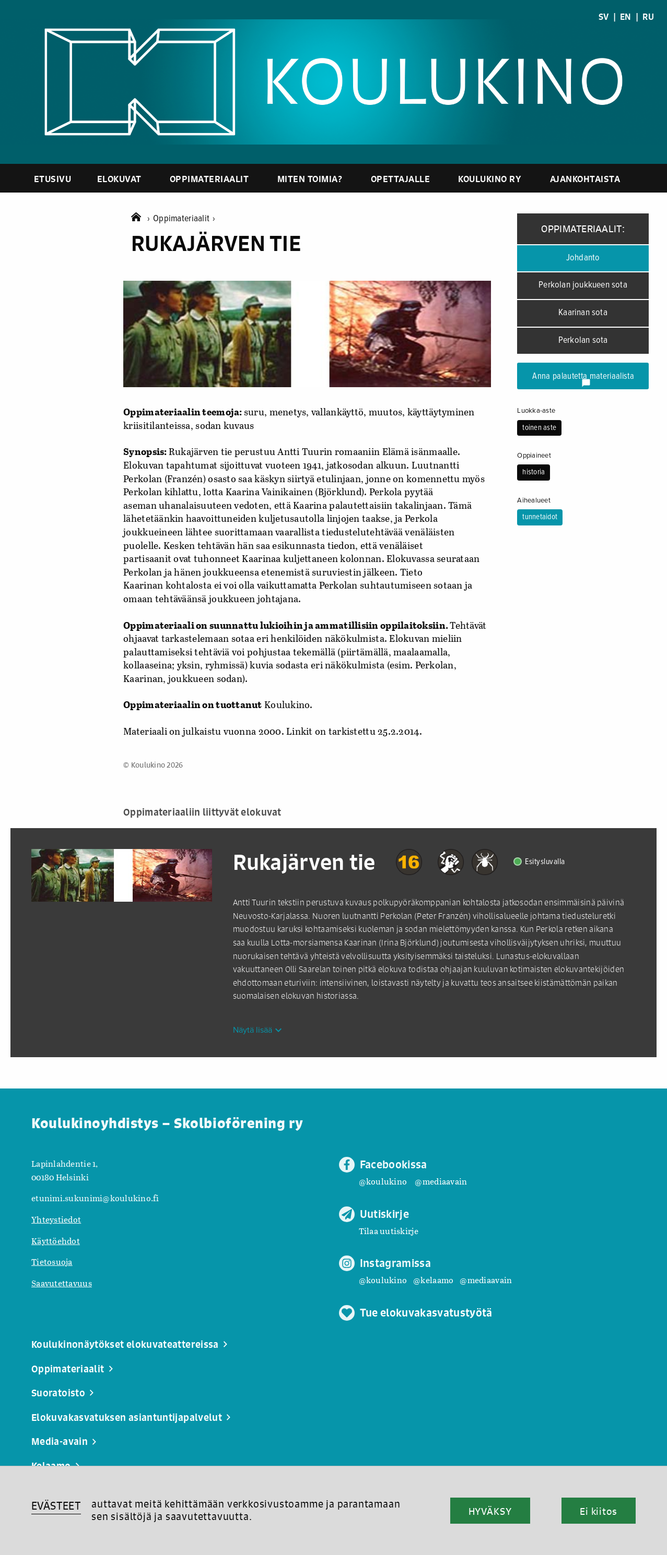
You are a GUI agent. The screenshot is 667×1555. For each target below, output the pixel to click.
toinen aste (539, 428)
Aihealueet (534, 500)
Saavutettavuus (61, 1283)
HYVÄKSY (490, 1511)
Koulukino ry (489, 178)
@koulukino (383, 1181)
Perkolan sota (583, 340)
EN (625, 16)
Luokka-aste (536, 410)
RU (648, 16)
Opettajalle (400, 178)
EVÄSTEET (56, 1505)
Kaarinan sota (582, 313)
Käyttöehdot (55, 1241)
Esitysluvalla (545, 861)
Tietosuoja (52, 1261)
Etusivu (53, 178)
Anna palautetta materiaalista (583, 379)
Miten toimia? (310, 178)
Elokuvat (119, 178)
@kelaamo (433, 1280)
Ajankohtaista (585, 178)
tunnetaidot (539, 517)
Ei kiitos (598, 1511)
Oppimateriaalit (209, 178)
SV (604, 16)
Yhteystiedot (56, 1219)
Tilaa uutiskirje (388, 1231)
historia (533, 472)
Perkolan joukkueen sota (583, 285)
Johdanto (583, 258)
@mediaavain (441, 1181)
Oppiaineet (534, 455)
